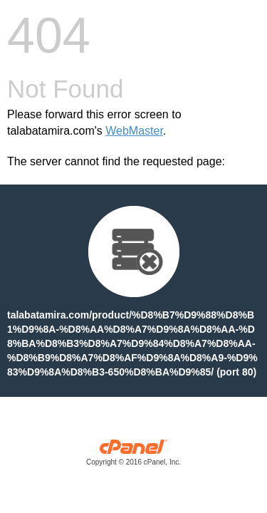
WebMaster (134, 131)
